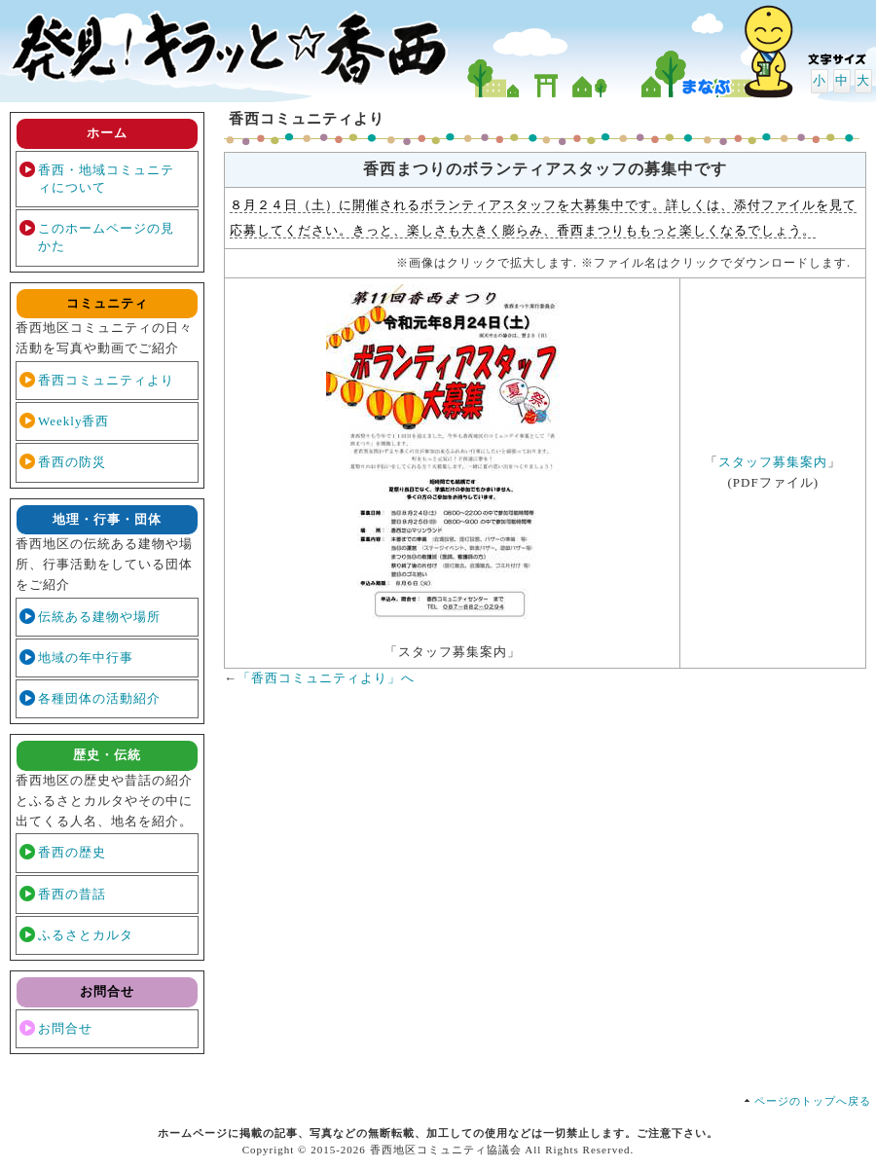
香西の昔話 (72, 894)
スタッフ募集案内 (772, 462)
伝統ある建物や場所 (99, 616)
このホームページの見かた (106, 237)
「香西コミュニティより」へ (326, 678)
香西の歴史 (72, 852)
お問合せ (65, 1028)
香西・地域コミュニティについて (106, 179)
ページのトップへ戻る (812, 1101)
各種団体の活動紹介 (99, 698)
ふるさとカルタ (85, 935)
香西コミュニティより (106, 380)
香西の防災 (72, 462)
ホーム (107, 133)
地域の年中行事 (85, 657)
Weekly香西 (73, 421)
